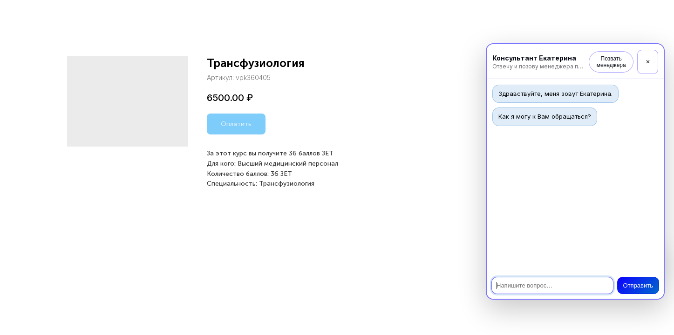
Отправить (638, 285)
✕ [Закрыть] (648, 62)
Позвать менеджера (611, 61)
